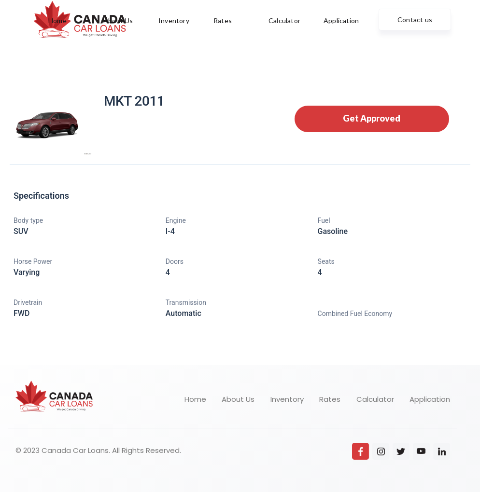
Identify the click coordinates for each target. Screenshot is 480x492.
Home (195, 399)
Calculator (375, 399)
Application (429, 399)
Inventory (287, 399)
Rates (329, 399)
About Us (238, 399)
